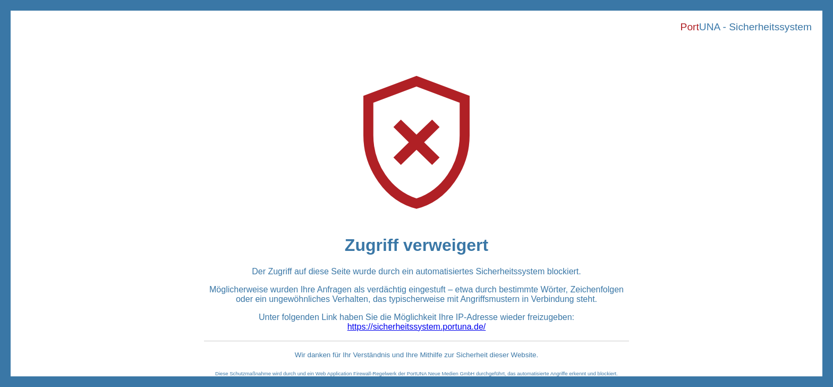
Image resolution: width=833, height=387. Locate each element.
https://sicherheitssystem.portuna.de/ (416, 326)
